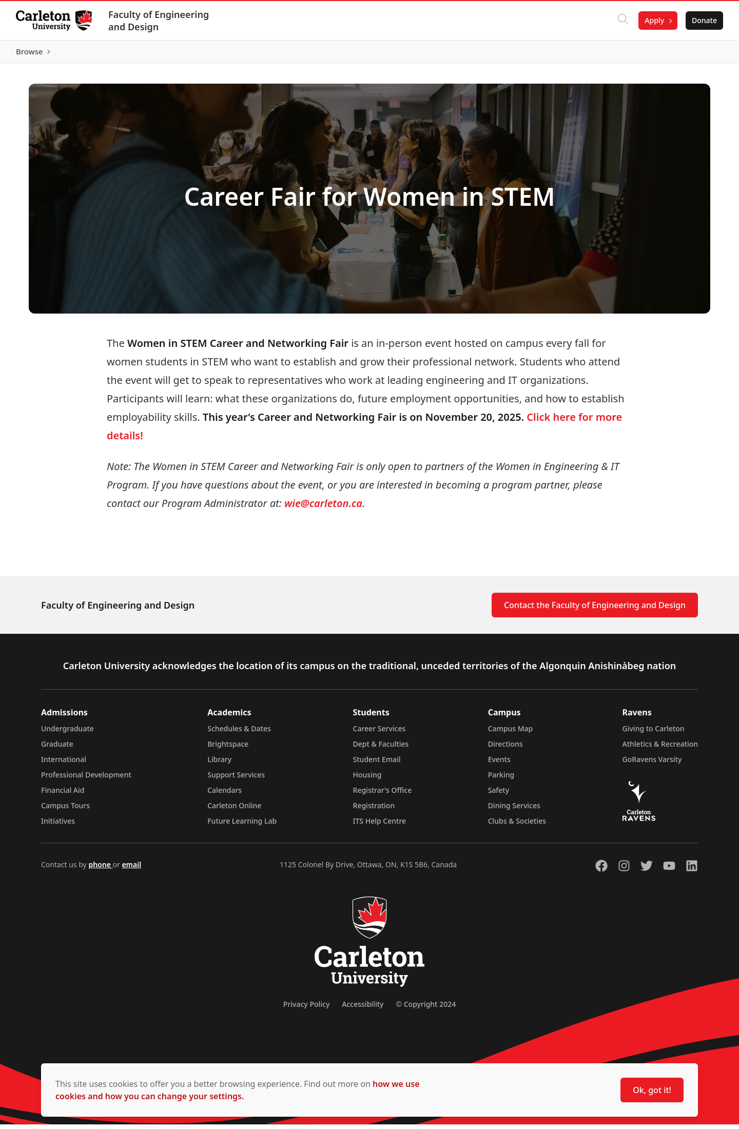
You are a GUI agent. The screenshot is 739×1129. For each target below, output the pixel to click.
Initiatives (58, 825)
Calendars (224, 795)
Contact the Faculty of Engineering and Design (595, 609)
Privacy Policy (306, 1009)
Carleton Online (234, 810)
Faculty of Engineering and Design (159, 20)
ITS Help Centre (379, 825)
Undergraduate (67, 733)
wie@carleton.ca (322, 508)
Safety (499, 795)
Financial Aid (62, 795)
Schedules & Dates (239, 733)
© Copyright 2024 (426, 1009)
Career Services (379, 733)
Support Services (236, 779)
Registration (374, 810)
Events (499, 764)
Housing (367, 779)
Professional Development (86, 779)
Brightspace (227, 748)
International (63, 764)
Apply (654, 20)
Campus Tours (65, 810)
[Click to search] (622, 20)
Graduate (57, 748)
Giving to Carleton (654, 733)
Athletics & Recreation (660, 748)
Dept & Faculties (381, 748)
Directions (505, 748)
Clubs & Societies (517, 825)
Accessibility (362, 1009)
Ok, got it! (652, 1090)
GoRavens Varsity (652, 764)
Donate (703, 20)
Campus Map (510, 733)
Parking (501, 779)
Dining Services (514, 810)
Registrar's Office (382, 795)
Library (219, 764)
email (131, 869)
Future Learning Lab (242, 825)
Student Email (377, 764)
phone (100, 869)
